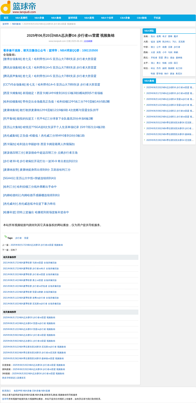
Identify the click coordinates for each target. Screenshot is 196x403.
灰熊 (159, 52)
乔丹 (159, 68)
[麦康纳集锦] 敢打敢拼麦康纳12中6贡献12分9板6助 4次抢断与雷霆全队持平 (51, 110)
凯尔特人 (166, 41)
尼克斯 (181, 41)
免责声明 (18, 391)
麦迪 (172, 73)
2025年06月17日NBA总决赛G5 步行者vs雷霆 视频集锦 (37, 245)
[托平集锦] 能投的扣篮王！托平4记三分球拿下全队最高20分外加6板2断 (48, 118)
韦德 (153, 73)
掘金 (172, 57)
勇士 (159, 63)
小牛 (164, 52)
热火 (153, 36)
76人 (174, 41)
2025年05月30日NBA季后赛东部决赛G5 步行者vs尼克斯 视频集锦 (34, 352)
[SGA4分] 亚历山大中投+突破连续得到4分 (29, 178)
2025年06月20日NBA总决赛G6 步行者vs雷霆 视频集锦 (39, 365)
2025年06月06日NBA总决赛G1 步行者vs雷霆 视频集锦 (29, 341)
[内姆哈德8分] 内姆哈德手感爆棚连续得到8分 (31, 195)
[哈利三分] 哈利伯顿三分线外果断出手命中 (30, 186)
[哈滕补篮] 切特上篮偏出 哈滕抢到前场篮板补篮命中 (36, 212)
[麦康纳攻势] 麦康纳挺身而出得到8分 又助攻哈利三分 (37, 169)
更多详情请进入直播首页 (14, 378)
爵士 (167, 57)
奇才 (164, 36)
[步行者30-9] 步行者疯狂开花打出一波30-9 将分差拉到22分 (40, 161)
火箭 (153, 52)
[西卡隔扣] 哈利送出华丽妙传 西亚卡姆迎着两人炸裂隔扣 (39, 144)
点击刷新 (88, 41)
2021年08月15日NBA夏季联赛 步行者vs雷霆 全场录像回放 (31, 274)
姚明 (164, 68)
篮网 (159, 41)
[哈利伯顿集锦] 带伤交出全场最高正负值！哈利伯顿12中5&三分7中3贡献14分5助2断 (56, 101)
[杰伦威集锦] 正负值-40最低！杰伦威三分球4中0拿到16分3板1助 (44, 135)
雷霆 (26, 238)
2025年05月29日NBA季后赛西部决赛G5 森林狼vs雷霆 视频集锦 (33, 358)
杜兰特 (179, 68)
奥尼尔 (179, 73)
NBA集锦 (16, 24)
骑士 (153, 47)
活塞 (170, 47)
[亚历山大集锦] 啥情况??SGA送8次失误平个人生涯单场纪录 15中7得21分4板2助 (54, 127)
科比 (153, 68)
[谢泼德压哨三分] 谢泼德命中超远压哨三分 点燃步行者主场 (40, 152)
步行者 (18, 238)
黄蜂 (170, 36)
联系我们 (6, 391)
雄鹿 (164, 47)
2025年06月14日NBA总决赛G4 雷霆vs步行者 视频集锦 (29, 323)
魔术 (176, 36)
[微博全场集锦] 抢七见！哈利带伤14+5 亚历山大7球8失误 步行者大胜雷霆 (49, 58)
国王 (176, 63)
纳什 (166, 73)
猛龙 (153, 41)
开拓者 (154, 57)
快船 (164, 63)
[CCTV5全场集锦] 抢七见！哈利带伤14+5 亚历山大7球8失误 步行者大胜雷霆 (51, 84)
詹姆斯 (171, 68)
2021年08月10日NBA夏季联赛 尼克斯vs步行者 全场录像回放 (32, 303)
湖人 (153, 63)
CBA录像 (36, 391)
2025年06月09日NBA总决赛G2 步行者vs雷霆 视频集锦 (29, 335)
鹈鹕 (176, 52)
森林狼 (179, 57)
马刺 (170, 52)
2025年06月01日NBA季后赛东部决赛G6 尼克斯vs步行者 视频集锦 (34, 347)
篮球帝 (23, 7)
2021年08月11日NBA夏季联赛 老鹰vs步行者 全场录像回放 (31, 298)
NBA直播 (45, 391)
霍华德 (159, 73)
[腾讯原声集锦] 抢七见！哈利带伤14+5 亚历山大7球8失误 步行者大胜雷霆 (49, 76)
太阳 (170, 63)
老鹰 (159, 36)
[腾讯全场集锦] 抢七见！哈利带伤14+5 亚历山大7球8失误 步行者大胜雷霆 (49, 67)
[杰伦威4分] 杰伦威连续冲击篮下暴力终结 (29, 203)
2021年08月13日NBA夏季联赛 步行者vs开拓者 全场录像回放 (32, 286)
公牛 (159, 47)
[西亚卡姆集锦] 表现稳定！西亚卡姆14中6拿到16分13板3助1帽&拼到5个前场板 (53, 93)
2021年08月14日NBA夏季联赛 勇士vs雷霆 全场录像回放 (30, 280)
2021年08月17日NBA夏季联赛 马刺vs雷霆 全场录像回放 (30, 262)
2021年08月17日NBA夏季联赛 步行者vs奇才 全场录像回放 (31, 268)
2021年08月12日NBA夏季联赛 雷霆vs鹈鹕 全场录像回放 (30, 292)
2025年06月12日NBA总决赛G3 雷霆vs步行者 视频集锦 (29, 329)
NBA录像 (27, 391)
